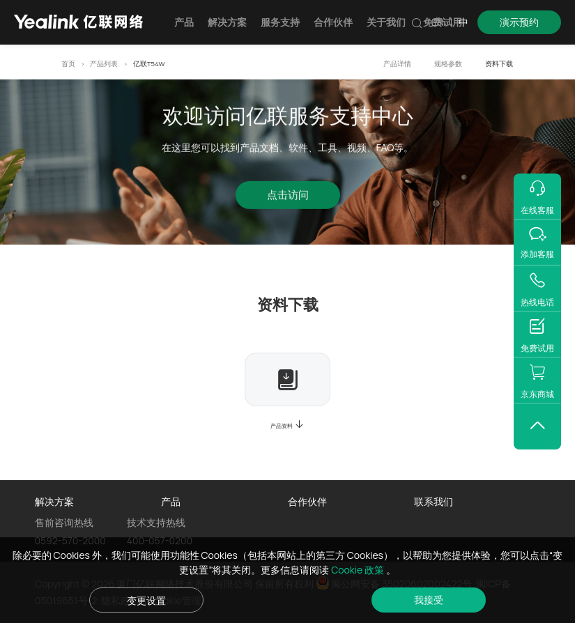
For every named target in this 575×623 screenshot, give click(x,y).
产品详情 (397, 63)
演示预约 (519, 22)
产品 (184, 22)
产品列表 (104, 63)
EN (437, 22)
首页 (68, 63)
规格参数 (448, 63)
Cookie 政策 (358, 569)
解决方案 (227, 22)
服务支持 (280, 22)
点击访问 (288, 197)
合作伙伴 (333, 22)
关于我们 (386, 22)
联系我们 (433, 501)
